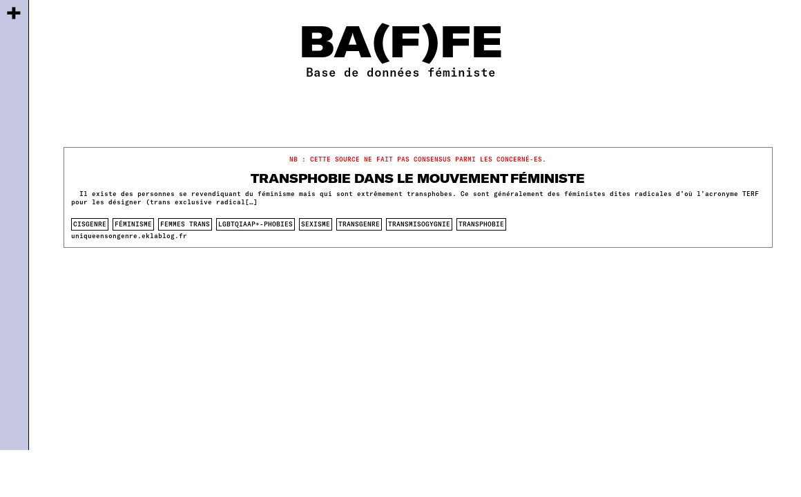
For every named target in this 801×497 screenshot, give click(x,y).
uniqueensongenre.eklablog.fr (129, 236)
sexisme (315, 224)
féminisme (133, 224)
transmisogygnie (419, 224)
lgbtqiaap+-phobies (255, 224)
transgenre (359, 224)
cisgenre (89, 224)
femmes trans (185, 224)
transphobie (481, 224)
